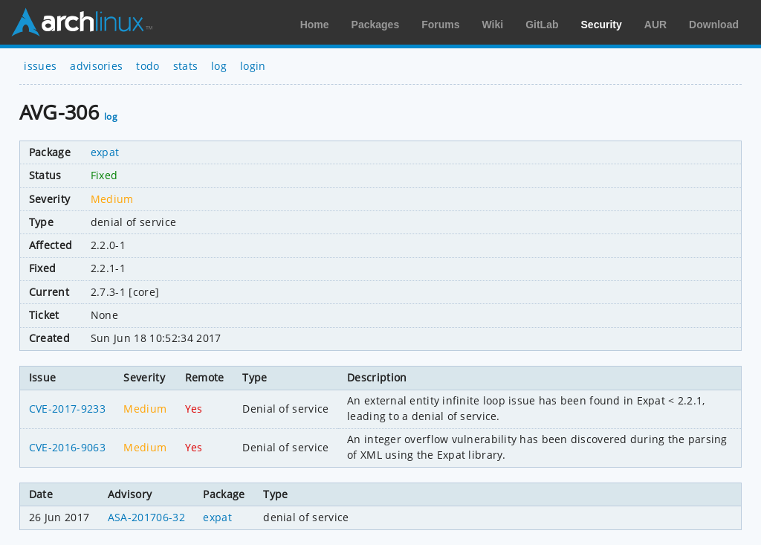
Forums (440, 24)
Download (714, 24)
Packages (376, 24)
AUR (655, 24)
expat (105, 152)
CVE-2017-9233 (67, 409)
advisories (96, 66)
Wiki (493, 24)
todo (147, 66)
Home (314, 24)
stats (185, 66)
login (253, 66)
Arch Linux (81, 22)
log (219, 66)
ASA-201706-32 (146, 517)
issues (40, 66)
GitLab (541, 24)
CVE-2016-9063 (67, 447)
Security (601, 24)
